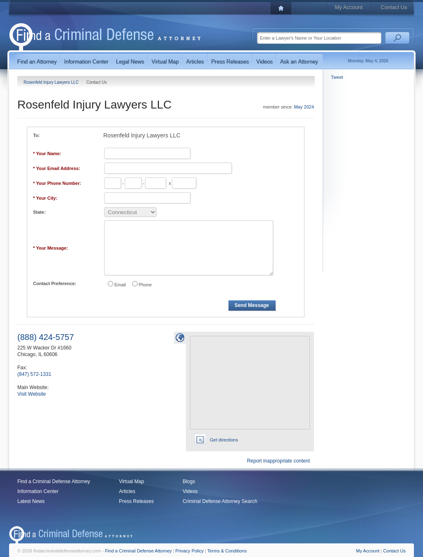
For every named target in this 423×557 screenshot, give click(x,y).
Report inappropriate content (278, 461)
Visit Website (31, 394)
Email (120, 284)
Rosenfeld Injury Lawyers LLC (52, 82)
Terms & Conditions (227, 550)
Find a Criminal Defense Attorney (53, 481)
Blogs (189, 481)
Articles (127, 491)
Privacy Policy (190, 550)
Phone (145, 284)
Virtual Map (131, 481)
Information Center (37, 491)
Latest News (31, 501)
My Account (348, 7)
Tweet (337, 77)
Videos (190, 491)
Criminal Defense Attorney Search (220, 501)
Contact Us (393, 7)
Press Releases (136, 501)
